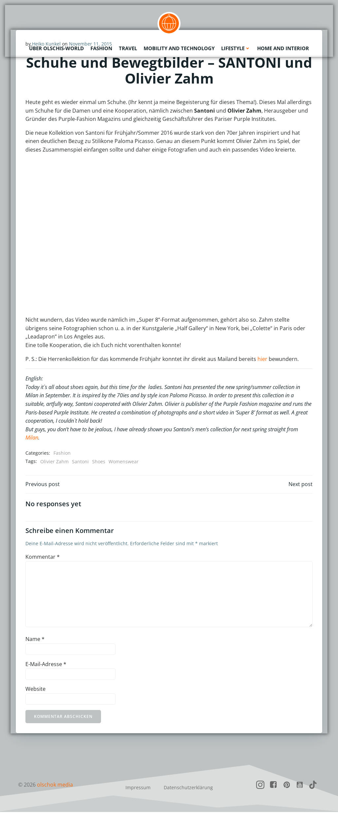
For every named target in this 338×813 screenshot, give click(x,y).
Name (35, 640)
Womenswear (124, 461)
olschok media (55, 785)
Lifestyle (236, 48)
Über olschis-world (56, 48)
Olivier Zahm (54, 461)
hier (262, 359)
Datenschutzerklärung (188, 788)
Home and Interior (283, 48)
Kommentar (42, 557)
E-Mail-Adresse (45, 664)
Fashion (101, 48)
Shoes (98, 461)
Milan (31, 438)
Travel (128, 48)
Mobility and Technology (179, 48)
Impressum (138, 788)
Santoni (80, 461)
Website (35, 689)
